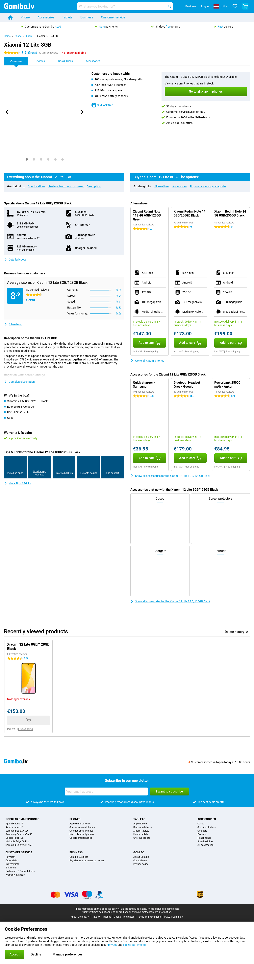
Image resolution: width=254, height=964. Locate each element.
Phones (75, 819)
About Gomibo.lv (80, 916)
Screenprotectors (206, 827)
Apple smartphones (79, 823)
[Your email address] (106, 791)
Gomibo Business (78, 857)
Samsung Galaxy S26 (17, 830)
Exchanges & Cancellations (20, 871)
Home (7, 36)
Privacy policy (140, 864)
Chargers (202, 830)
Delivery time (12, 864)
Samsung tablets (142, 827)
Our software (140, 860)
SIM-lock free (102, 105)
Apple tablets (140, 823)
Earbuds (201, 834)
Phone (25, 17)
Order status (12, 860)
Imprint (107, 916)
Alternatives (161, 186)
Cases (200, 823)
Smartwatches (205, 841)
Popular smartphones (22, 819)
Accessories (46, 17)
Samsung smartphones (82, 827)
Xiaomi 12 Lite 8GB (47, 36)
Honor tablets (140, 834)
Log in (205, 6)
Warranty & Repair (15, 874)
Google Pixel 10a (15, 838)
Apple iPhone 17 (14, 823)
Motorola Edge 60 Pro (17, 841)
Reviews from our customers (66, 186)
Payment (10, 857)
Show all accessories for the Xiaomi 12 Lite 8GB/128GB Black (170, 475)
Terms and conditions (149, 916)
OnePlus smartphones (81, 830)
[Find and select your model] (125, 6)
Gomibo (138, 852)
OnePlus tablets (141, 838)
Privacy (96, 916)
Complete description (19, 381)
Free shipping (151, 351)
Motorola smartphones (81, 834)
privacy (112, 944)
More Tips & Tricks (17, 483)
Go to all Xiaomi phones (147, 360)
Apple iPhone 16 (14, 827)
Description (94, 186)
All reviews (13, 324)
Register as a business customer (86, 860)
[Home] (10, 17)
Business (86, 17)
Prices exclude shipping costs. (163, 908)
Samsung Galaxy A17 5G (19, 845)
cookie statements (134, 944)
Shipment (11, 867)
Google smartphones (80, 838)
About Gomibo (141, 857)
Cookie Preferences (124, 916)
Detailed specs (15, 259)
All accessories (205, 845)
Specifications (36, 186)
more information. (162, 912)
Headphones (204, 838)
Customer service (113, 17)
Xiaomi (29, 36)
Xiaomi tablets (141, 830)
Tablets (67, 17)
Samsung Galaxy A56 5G (19, 834)
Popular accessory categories (208, 186)
